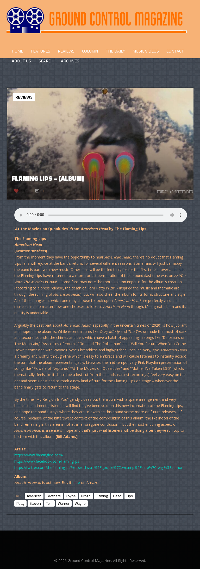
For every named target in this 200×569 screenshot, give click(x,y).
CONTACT (175, 51)
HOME (17, 51)
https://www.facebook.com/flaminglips (46, 461)
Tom (49, 503)
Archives (70, 61)
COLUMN (90, 51)
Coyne (71, 496)
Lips (130, 496)
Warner (64, 503)
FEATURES (40, 51)
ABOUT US (21, 61)
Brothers (54, 496)
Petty (20, 503)
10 (23, 190)
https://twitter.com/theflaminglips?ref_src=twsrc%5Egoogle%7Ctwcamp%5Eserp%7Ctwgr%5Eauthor (98, 467)
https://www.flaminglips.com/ (38, 454)
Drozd (86, 496)
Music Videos (146, 51)
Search (46, 61)
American (34, 496)
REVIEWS (66, 51)
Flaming (102, 496)
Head (117, 496)
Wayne (80, 503)
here (76, 482)
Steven (35, 503)
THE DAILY (115, 51)
